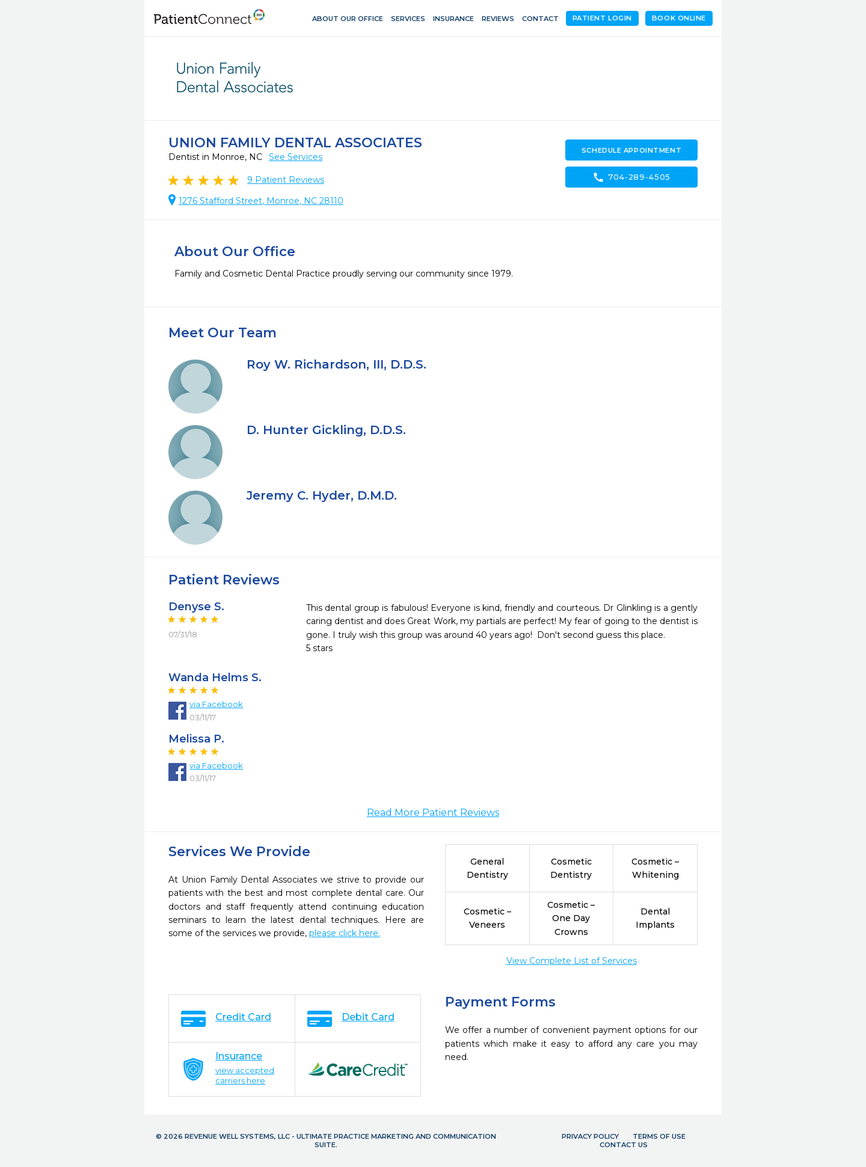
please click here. (344, 933)
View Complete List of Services (571, 960)
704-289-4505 (631, 177)
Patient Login (602, 18)
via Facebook (216, 704)
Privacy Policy (590, 1136)
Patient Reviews (285, 179)
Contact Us (624, 1145)
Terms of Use (659, 1136)
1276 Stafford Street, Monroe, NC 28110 (261, 200)
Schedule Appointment (631, 150)
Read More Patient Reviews (433, 812)
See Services (295, 157)
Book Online (679, 18)
